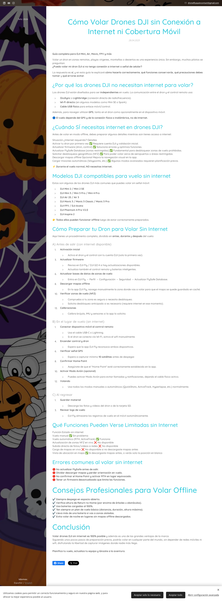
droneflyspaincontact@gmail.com (203, 3)
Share (58, 563)
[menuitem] (23, 280)
